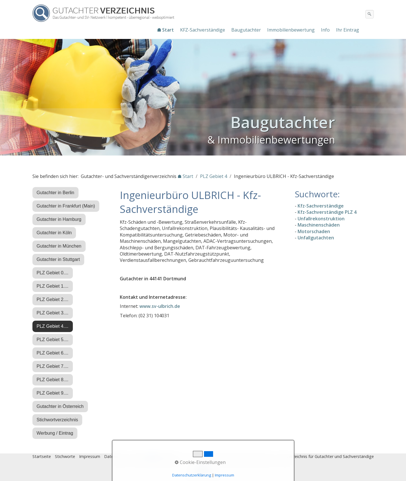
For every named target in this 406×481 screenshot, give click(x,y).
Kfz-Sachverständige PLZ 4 (327, 212)
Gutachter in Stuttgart (58, 259)
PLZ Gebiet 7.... (53, 366)
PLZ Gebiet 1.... (53, 286)
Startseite (41, 456)
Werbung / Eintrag (55, 433)
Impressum (89, 456)
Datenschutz (116, 456)
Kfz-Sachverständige (321, 206)
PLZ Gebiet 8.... (53, 379)
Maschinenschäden (319, 225)
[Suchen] (370, 14)
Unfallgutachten (316, 238)
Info (325, 30)
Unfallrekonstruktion (321, 218)
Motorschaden (314, 231)
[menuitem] (165, 30)
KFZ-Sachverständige (202, 30)
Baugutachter (246, 30)
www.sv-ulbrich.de (159, 306)
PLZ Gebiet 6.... (53, 353)
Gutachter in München (59, 246)
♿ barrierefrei (162, 456)
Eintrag (138, 456)
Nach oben (203, 471)
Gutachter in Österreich (60, 406)
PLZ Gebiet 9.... (53, 393)
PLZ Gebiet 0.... (53, 272)
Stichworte (65, 456)
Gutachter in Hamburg (59, 219)
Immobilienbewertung (291, 30)
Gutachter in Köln (54, 232)
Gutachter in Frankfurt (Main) (66, 206)
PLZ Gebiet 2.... (53, 299)
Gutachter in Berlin (56, 192)
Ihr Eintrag (347, 30)
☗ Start (165, 30)
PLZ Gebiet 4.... (53, 326)
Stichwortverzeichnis (57, 419)
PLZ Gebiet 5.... (53, 339)
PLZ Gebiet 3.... (53, 312)
